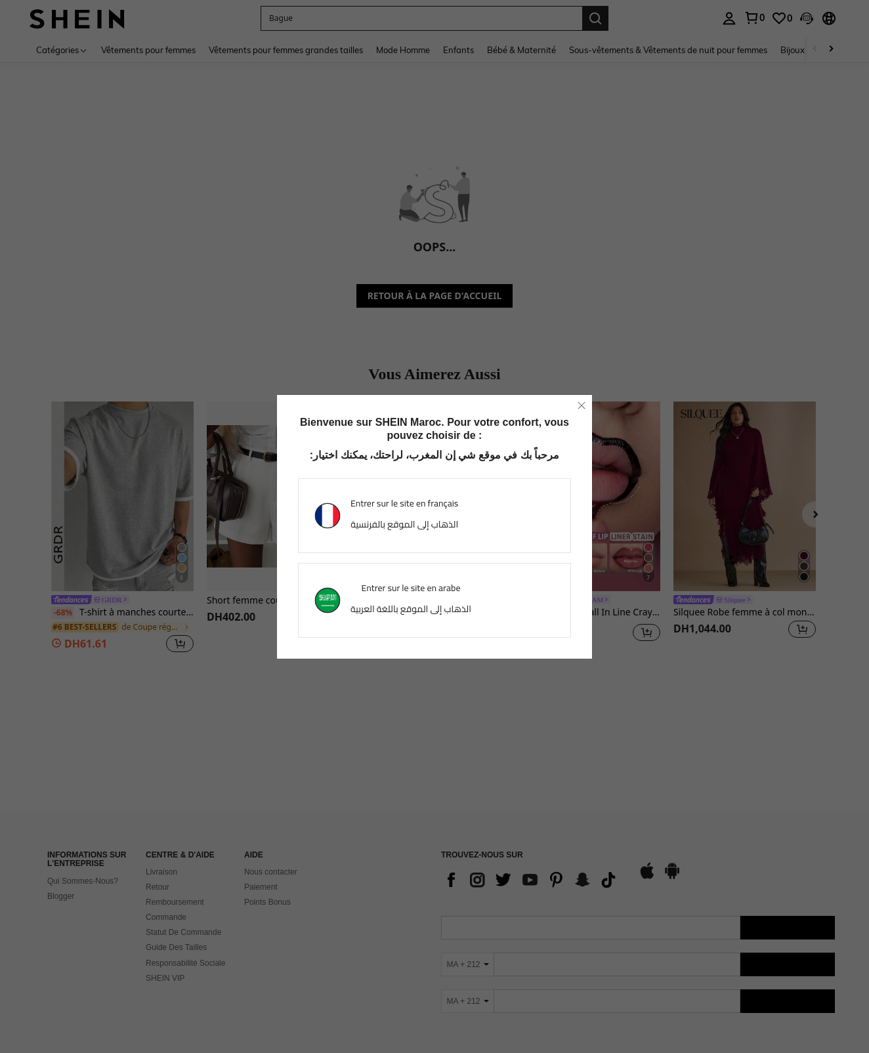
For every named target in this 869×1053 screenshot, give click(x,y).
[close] (581, 405)
